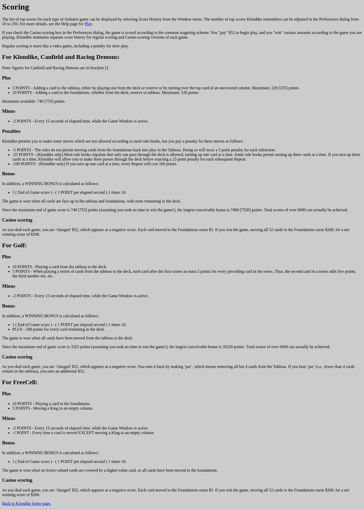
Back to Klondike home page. (26, 503)
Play (88, 24)
